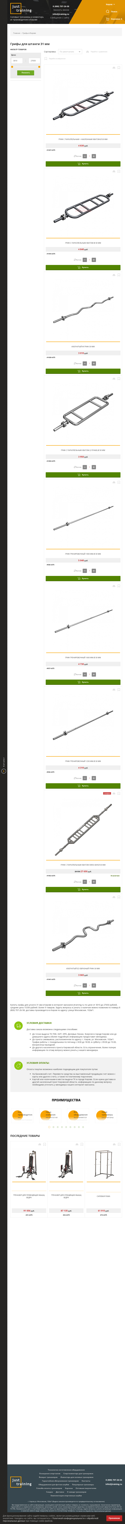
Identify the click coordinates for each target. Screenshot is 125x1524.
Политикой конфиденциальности (68, 1518)
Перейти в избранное (57, 59)
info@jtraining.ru (61, 14)
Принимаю (114, 1518)
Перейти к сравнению (99, 52)
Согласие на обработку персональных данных (93, 1511)
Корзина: (116, 19)
